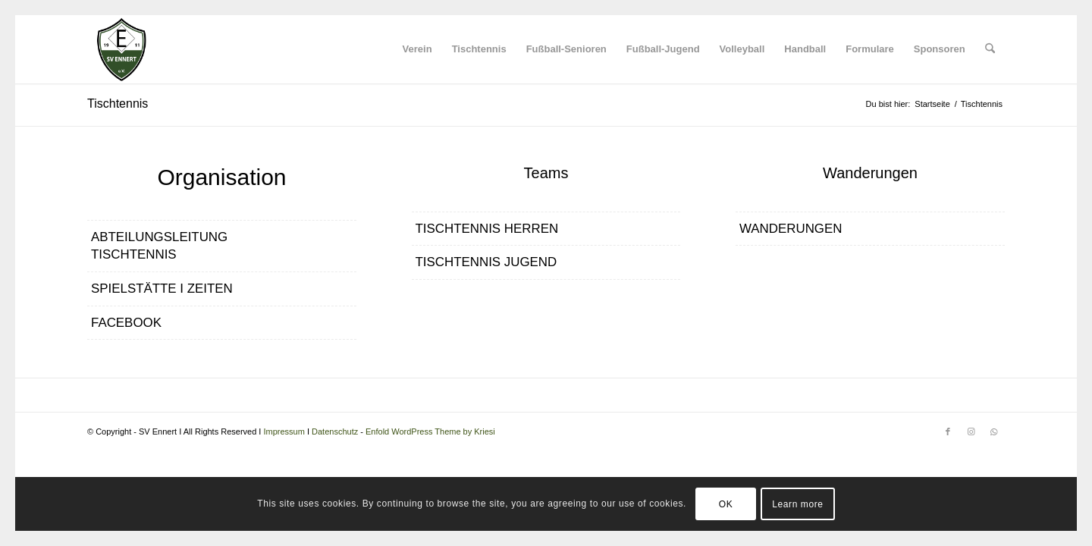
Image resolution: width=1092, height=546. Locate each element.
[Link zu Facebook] (948, 431)
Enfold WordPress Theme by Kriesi (430, 431)
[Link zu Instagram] (970, 431)
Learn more (797, 504)
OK (726, 504)
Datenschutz (335, 431)
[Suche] (990, 49)
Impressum (283, 431)
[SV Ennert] (121, 49)
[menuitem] (417, 49)
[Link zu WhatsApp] (993, 431)
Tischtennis (117, 103)
